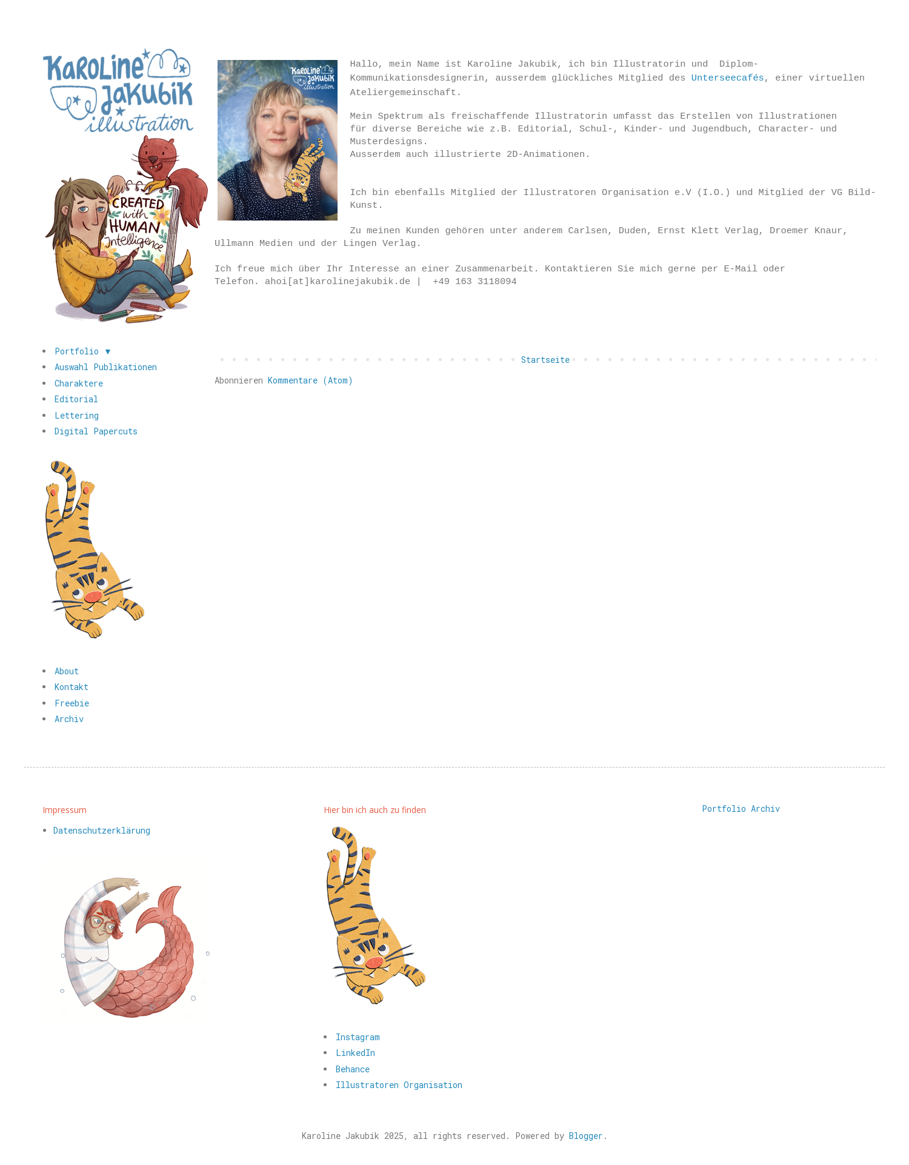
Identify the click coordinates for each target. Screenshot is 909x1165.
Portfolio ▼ (83, 351)
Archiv (69, 719)
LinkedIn (355, 1052)
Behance (353, 1069)
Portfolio (724, 808)
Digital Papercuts (96, 431)
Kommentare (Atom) (310, 380)
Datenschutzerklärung (101, 830)
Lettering (77, 415)
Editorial (76, 399)
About (67, 671)
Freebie (72, 703)
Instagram (358, 1037)
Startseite (545, 359)
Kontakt (71, 686)
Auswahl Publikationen (106, 367)
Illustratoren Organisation (399, 1084)
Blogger (586, 1135)
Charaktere (79, 383)
